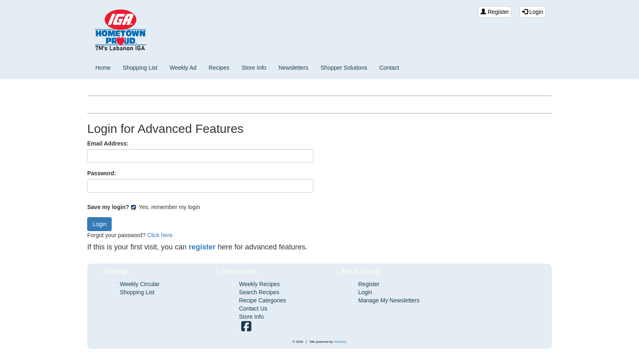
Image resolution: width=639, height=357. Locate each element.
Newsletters (293, 67)
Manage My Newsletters (388, 300)
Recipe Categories (262, 300)
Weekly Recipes (259, 284)
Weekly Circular (140, 284)
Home (102, 67)
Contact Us (253, 308)
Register (494, 12)
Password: (101, 173)
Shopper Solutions (344, 67)
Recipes (219, 67)
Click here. (160, 235)
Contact (389, 67)
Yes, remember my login (165, 207)
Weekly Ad (183, 67)
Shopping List (140, 67)
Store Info (254, 67)
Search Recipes (259, 292)
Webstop (340, 342)
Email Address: (107, 143)
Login (532, 12)
